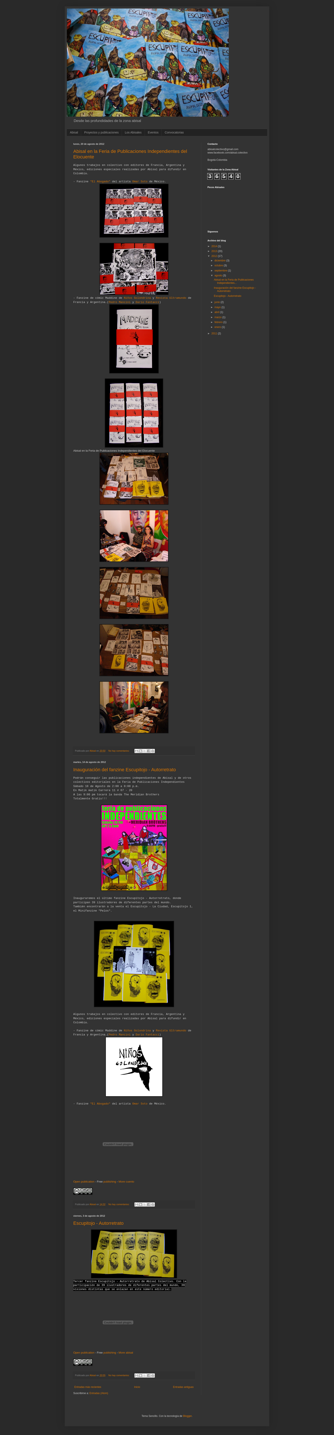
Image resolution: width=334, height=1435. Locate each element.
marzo (218, 317)
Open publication (83, 1181)
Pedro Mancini (120, 302)
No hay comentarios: (119, 750)
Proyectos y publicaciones (101, 132)
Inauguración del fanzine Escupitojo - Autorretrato (124, 769)
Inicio (137, 1387)
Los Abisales (133, 132)
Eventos (153, 132)
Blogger (187, 1416)
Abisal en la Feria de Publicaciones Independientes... (234, 281)
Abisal (74, 132)
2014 (215, 246)
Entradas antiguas (183, 1387)
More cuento (126, 1181)
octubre (219, 265)
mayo (218, 307)
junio (218, 302)
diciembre (220, 260)
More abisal (126, 1352)
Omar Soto (139, 181)
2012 (215, 256)
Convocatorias (174, 132)
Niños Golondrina (137, 298)
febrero (219, 322)
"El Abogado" (100, 181)
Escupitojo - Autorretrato (98, 1223)
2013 (215, 251)
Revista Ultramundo (171, 298)
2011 (215, 333)
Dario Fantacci (147, 302)
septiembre (221, 270)
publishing (109, 1181)
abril (217, 312)
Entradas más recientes (87, 1387)
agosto (219, 275)
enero (218, 327)
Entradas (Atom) (98, 1393)
